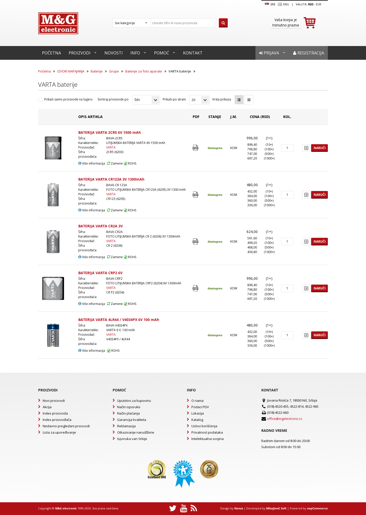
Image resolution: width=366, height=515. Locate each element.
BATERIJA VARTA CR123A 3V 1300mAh (111, 179)
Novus (238, 508)
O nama (197, 400)
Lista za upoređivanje (59, 432)
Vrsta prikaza (221, 99)
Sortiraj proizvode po (113, 99)
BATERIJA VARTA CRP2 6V (100, 272)
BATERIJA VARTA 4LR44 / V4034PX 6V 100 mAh (118, 319)
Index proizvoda (55, 413)
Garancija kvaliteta (131, 419)
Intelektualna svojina (207, 438)
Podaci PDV (200, 407)
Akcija (47, 407)
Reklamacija (126, 426)
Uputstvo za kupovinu (134, 400)
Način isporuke (128, 407)
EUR (318, 4)
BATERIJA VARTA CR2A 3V (100, 226)
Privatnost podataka (207, 432)
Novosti (113, 53)
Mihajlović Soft (276, 508)
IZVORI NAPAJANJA (70, 71)
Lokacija (197, 413)
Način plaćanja (128, 413)
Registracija (308, 53)
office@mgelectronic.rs (284, 418)
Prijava (269, 53)
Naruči (320, 148)
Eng (283, 4)
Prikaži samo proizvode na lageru (68, 99)
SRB (270, 4)
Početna (51, 53)
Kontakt (193, 53)
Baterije (97, 71)
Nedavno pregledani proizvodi (66, 426)
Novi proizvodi (54, 400)
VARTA (111, 147)
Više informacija (91, 163)
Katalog (197, 419)
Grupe (114, 71)
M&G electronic (66, 508)
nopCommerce (317, 508)
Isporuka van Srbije (132, 438)
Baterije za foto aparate (143, 71)
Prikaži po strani (174, 99)
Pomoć (161, 53)
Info (135, 53)
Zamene (115, 163)
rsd (310, 4)
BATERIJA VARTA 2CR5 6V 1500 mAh (109, 132)
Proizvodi (79, 53)
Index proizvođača (57, 419)
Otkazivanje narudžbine (135, 432)
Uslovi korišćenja (204, 426)
